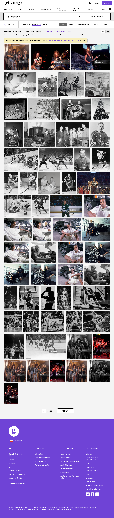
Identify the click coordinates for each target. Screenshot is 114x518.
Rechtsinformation (81, 507)
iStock (88, 474)
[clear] (80, 16)
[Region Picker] (17, 440)
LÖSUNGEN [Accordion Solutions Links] (39, 448)
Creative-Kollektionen (17, 474)
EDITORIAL (36, 24)
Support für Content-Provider (16, 479)
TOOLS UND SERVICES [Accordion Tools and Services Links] (68, 448)
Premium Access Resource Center (69, 477)
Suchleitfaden (64, 472)
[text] (45, 16)
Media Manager (65, 454)
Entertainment (83, 25)
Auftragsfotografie (42, 465)
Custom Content (15, 470)
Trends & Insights (65, 465)
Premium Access (41, 461)
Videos (11, 460)
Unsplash (89, 478)
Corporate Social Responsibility (92, 458)
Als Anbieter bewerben (17, 484)
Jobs (87, 463)
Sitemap (93, 507)
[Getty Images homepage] (14, 3)
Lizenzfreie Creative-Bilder (16, 455)
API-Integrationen (66, 469)
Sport (71, 25)
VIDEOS (46, 24)
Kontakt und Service (93, 489)
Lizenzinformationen (66, 507)
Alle (62, 25)
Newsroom (90, 467)
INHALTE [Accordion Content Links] (12, 448)
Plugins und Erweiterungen (69, 461)
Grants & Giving (92, 470)
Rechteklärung (64, 457)
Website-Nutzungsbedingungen (19, 507)
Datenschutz (52, 507)
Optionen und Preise (42, 457)
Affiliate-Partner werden (95, 485)
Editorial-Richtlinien (39, 507)
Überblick (39, 454)
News (96, 25)
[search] (9, 16)
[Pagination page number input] (44, 411)
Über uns (89, 454)
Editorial (12, 463)
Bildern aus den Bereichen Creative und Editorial (63, 40)
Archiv (105, 25)
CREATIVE (26, 24)
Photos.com (90, 481)
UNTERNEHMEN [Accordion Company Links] (92, 448)
